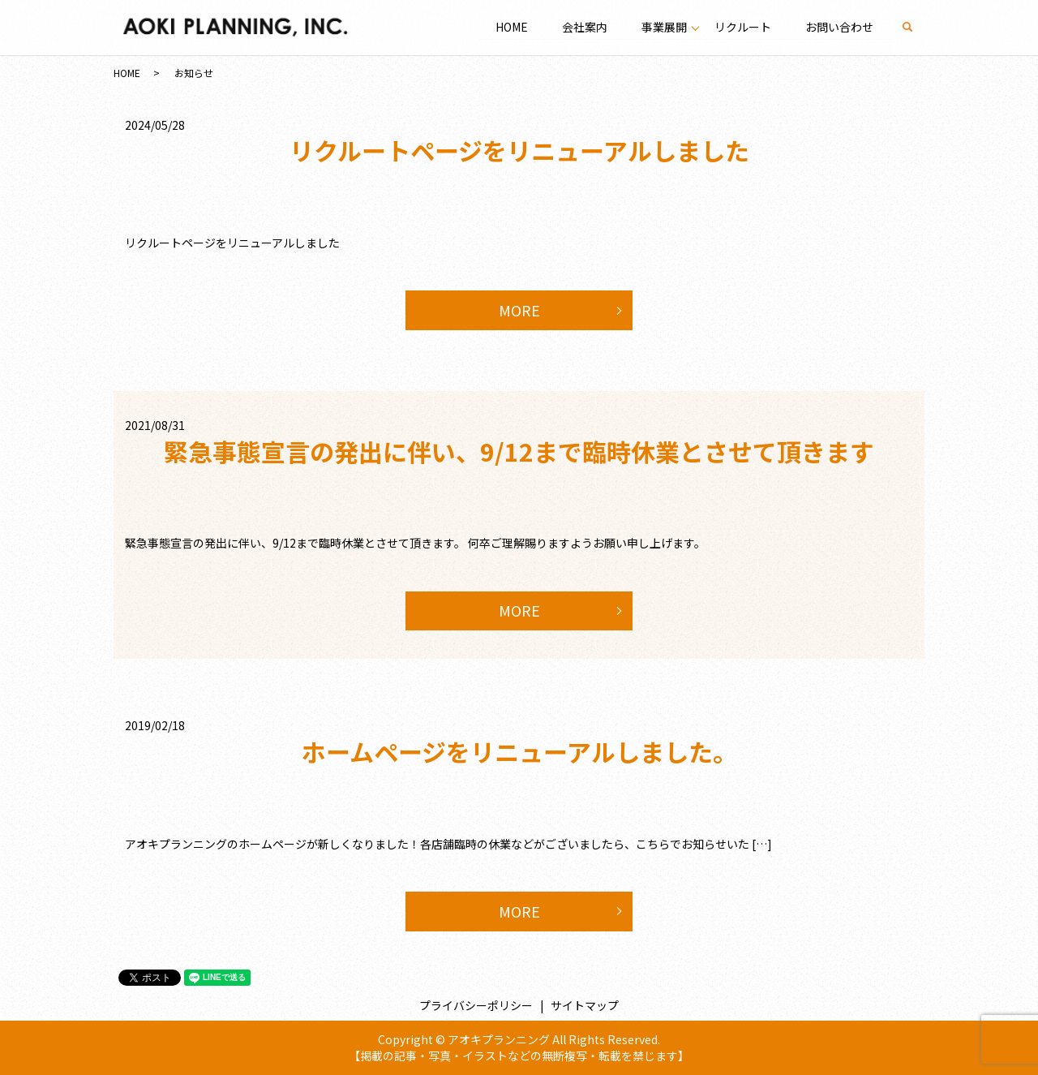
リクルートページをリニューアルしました (519, 150)
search (915, 27)
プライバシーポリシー (476, 1005)
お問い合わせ (839, 27)
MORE (519, 309)
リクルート (742, 27)
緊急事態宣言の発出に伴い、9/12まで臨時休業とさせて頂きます (519, 451)
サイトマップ (585, 1005)
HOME (511, 27)
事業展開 (663, 27)
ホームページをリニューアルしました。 (519, 751)
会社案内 (584, 27)
